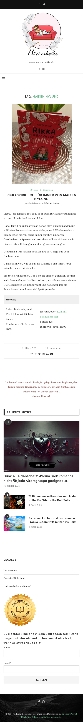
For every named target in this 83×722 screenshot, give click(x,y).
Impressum (10, 570)
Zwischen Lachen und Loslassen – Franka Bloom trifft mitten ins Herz (52, 520)
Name (41, 651)
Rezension (48, 190)
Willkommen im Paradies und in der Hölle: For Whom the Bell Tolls (53, 498)
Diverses (34, 190)
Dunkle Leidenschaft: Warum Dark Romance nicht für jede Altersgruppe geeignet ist (39, 478)
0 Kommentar (53, 348)
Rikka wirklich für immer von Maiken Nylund (41, 197)
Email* (41, 667)
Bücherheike (51, 203)
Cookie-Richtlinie (14, 578)
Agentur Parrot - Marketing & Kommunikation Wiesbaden (50, 715)
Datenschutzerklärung (17, 586)
